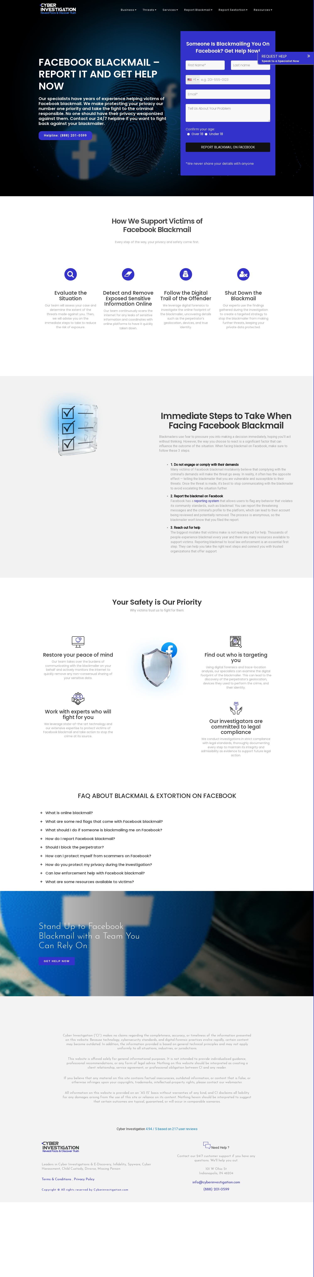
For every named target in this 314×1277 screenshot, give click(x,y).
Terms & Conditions (57, 1182)
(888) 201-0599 (216, 1192)
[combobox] (193, 79)
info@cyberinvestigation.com (216, 1185)
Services (170, 10)
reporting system (206, 504)
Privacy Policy (84, 1182)
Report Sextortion (233, 10)
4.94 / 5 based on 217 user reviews (171, 1132)
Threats (149, 10)
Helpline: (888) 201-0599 (65, 135)
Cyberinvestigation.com (111, 1192)
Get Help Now (57, 964)
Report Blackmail (198, 10)
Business (128, 10)
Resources (263, 10)
